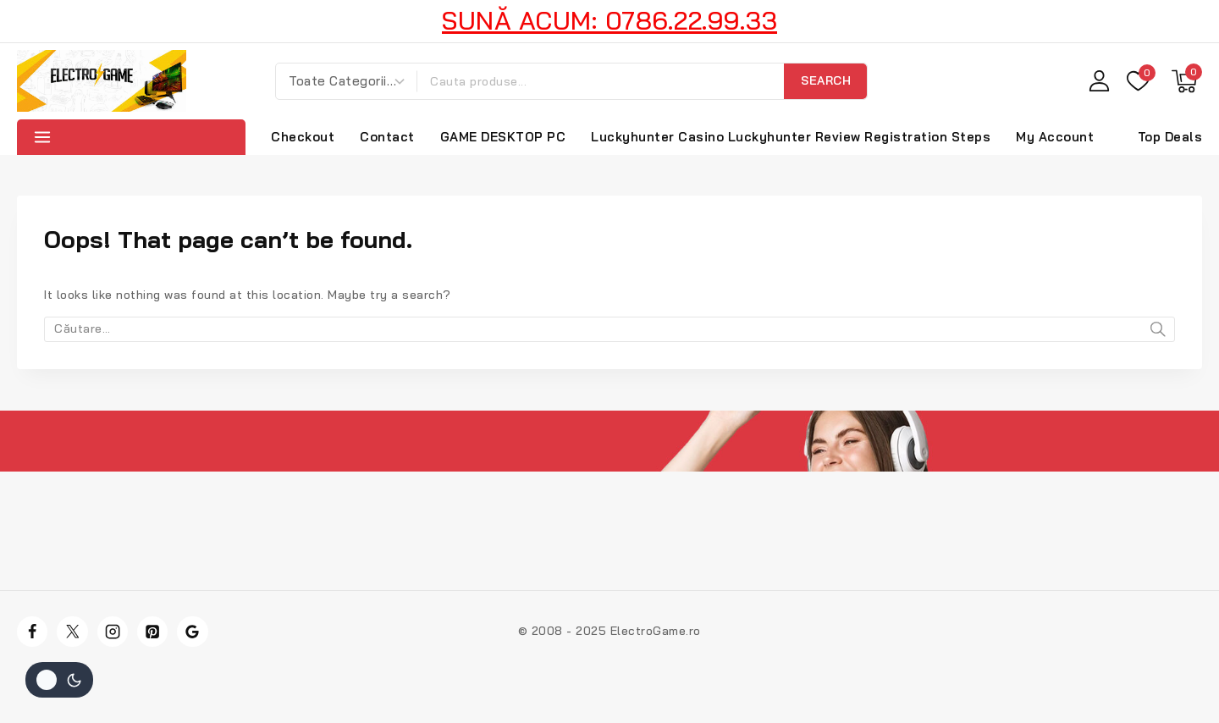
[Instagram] (112, 631)
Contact (387, 137)
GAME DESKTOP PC (503, 137)
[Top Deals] (1166, 136)
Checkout (302, 137)
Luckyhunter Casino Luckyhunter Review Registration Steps (790, 137)
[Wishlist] (1141, 80)
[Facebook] (32, 631)
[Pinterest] (152, 631)
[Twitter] (72, 631)
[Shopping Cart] (1187, 81)
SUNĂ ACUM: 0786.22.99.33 (609, 20)
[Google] (192, 631)
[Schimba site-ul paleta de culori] (59, 680)
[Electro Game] (101, 81)
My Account (1055, 137)
